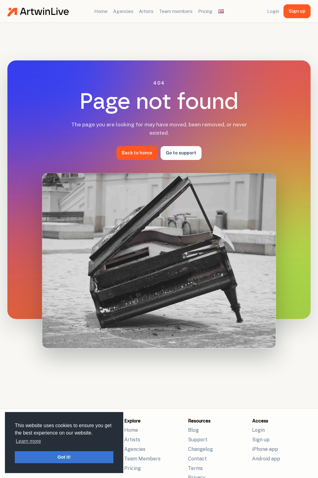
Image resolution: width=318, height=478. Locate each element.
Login (273, 11)
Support (197, 440)
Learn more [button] (28, 441)
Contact (197, 459)
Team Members (142, 459)
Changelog (200, 449)
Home (101, 11)
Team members (176, 11)
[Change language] (221, 11)
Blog (193, 430)
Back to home (137, 152)
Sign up (297, 11)
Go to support (181, 152)
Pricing (205, 11)
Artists (146, 11)
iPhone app (265, 449)
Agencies (123, 11)
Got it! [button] (64, 457)
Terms (195, 468)
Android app (266, 459)
